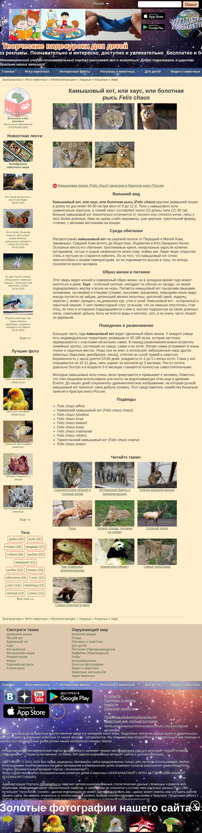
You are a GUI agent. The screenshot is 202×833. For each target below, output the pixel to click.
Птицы (76, 638)
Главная (8, 71)
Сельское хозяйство (120, 709)
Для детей (153, 71)
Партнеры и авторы (120, 700)
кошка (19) (35, 570)
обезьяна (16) (16, 577)
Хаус (10, 645)
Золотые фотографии (88, 664)
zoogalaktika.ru (50, 784)
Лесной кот (15, 638)
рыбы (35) (16, 539)
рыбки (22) (36, 554)
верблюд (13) (34, 585)
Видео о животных (185, 71)
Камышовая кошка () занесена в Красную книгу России (111, 185)
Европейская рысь (20, 664)
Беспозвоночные (84, 660)
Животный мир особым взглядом (131, 721)
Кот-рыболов (16, 649)
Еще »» (25, 338)
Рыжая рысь (16, 668)
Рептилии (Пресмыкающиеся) (94, 649)
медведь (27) (35, 546)
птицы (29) (13, 546)
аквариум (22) (25, 562)
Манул (11, 660)
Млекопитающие (84, 634)
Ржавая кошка (17, 657)
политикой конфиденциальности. (126, 799)
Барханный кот (17, 641)
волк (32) (34, 539)
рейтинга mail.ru (132, 750)
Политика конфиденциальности (130, 717)
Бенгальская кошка (21, 653)
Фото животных (37, 71)
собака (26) (15, 554)
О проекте (112, 696)
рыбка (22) (15, 570)
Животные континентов (89, 672)
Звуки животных (83, 676)
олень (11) (36, 593)
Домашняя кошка (19, 634)
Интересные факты (75, 71)
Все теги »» (25, 599)
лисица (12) (15, 593)
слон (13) (13, 585)
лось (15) (37, 577)
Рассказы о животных (117, 71)
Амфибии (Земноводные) (90, 653)
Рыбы (76, 657)
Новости (111, 705)
